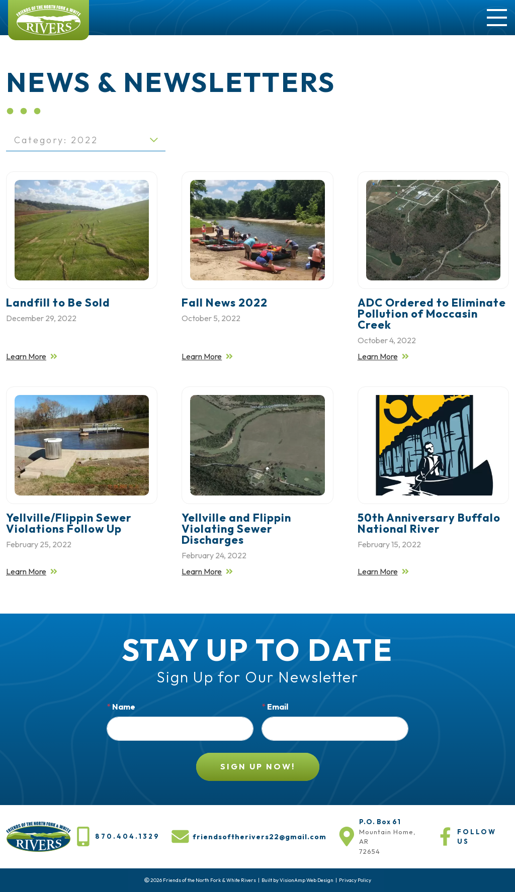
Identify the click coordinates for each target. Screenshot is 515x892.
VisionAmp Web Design (306, 880)
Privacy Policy (355, 880)
